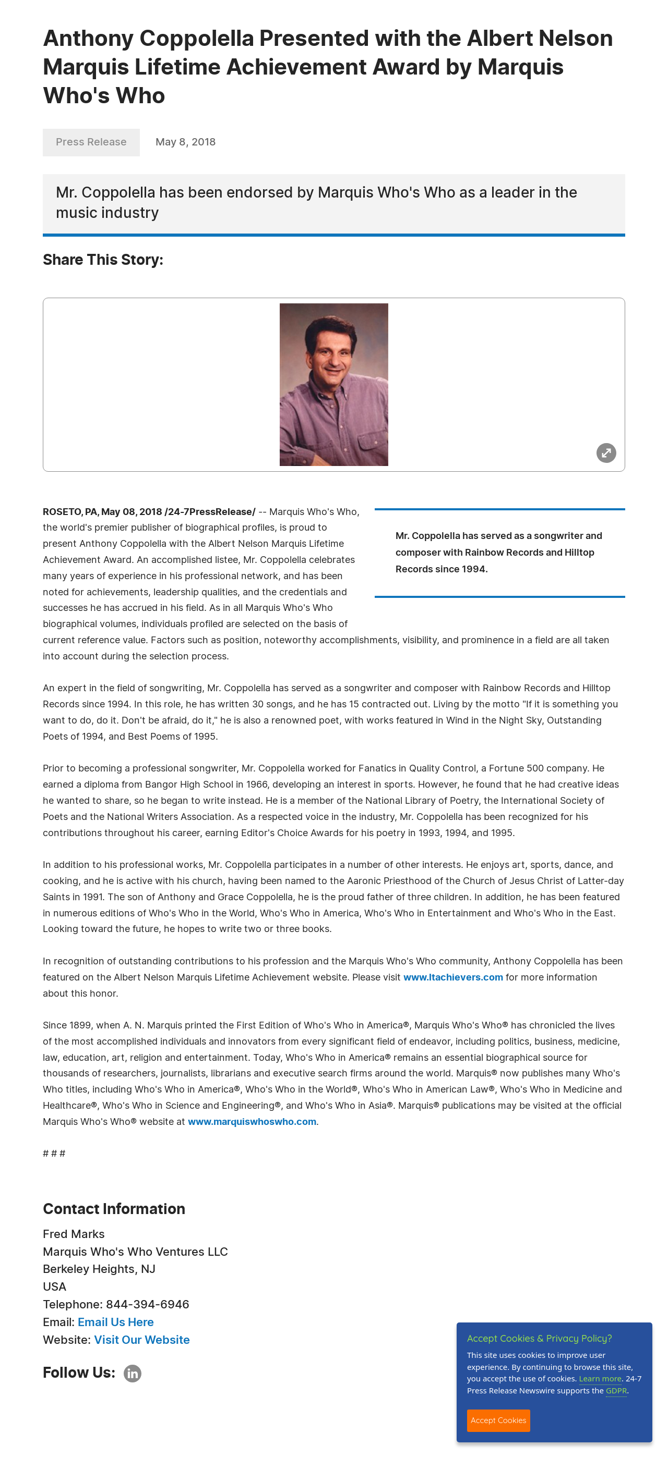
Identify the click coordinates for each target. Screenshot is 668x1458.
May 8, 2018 (186, 142)
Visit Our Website (142, 1340)
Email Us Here (116, 1322)
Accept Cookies (499, 1420)
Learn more (600, 1378)
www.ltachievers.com (453, 978)
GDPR (616, 1390)
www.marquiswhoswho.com (252, 1122)
